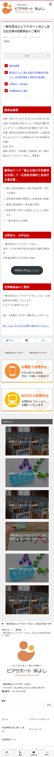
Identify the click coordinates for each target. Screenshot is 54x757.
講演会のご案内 (23, 442)
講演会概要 (14, 66)
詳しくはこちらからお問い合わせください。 (26, 326)
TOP (28, 624)
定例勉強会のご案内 (18, 91)
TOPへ (47, 753)
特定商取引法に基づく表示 (13, 729)
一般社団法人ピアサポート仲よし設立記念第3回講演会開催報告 (15, 353)
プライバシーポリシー (39, 719)
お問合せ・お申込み (18, 84)
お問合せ (34, 753)
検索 (3, 701)
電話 (20, 753)
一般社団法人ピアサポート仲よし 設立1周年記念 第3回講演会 (41, 353)
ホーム (5, 719)
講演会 (6, 41)
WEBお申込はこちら (27, 270)
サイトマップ (35, 729)
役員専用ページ (9, 739)
